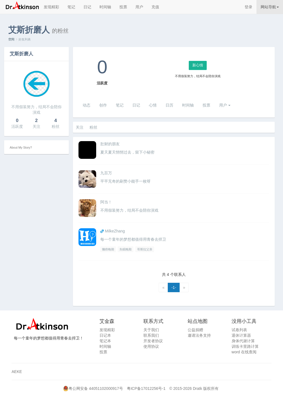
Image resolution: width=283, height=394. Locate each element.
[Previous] (163, 287)
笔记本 (105, 341)
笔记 (71, 7)
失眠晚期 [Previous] (125, 249)
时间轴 (105, 7)
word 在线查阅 (244, 352)
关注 (79, 127)
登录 (248, 7)
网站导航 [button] (270, 7)
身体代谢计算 (243, 341)
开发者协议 (153, 341)
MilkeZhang (115, 231)
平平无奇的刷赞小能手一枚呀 (125, 181)
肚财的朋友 (110, 144)
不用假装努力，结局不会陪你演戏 (129, 210)
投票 (123, 7)
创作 (103, 105)
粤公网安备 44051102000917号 (96, 388)
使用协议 (151, 346)
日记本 (105, 335)
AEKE (17, 371)
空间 (11, 39)
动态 (86, 105)
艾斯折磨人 (21, 53)
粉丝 (93, 127)
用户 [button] (225, 105)
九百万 (106, 173)
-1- (173, 287)
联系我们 (151, 335)
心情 (153, 105)
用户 (139, 7)
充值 (155, 7)
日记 (87, 7)
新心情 (197, 65)
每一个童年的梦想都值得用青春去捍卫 (133, 239)
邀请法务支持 (199, 335)
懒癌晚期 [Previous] (108, 249)
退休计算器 (241, 335)
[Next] (184, 287)
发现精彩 (51, 7)
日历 (169, 105)
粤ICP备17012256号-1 (146, 388)
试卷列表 (239, 330)
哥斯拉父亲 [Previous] (144, 249)
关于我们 (151, 330)
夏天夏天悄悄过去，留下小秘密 (127, 152)
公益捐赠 (195, 330)
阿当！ (106, 202)
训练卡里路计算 (245, 346)
